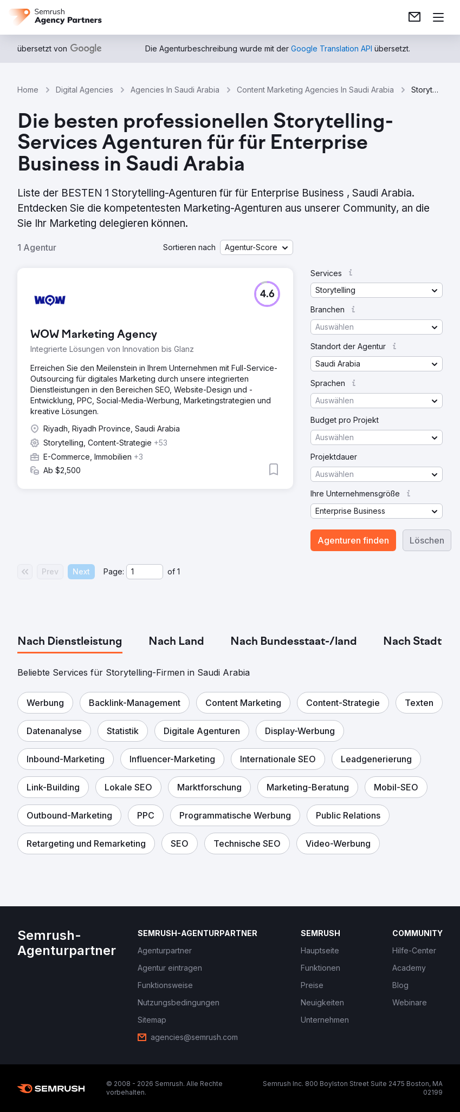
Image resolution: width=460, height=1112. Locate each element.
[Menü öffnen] (438, 17)
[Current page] (145, 572)
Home (27, 89)
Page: (113, 571)
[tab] (69, 642)
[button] (256, 247)
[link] (414, 17)
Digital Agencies (84, 89)
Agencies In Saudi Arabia (175, 89)
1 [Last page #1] (178, 571)
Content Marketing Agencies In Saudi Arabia (315, 89)
